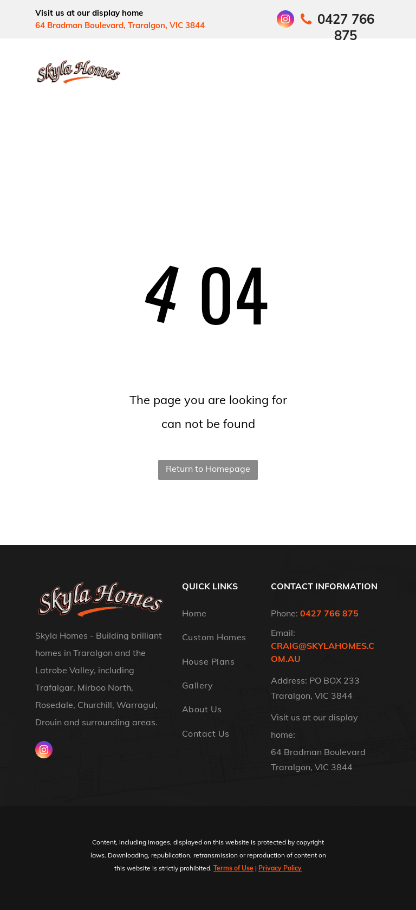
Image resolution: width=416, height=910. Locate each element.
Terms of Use (233, 868)
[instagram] (285, 20)
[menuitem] (163, 60)
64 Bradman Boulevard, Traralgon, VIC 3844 (120, 25)
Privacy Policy (280, 868)
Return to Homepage (208, 468)
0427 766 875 (329, 613)
